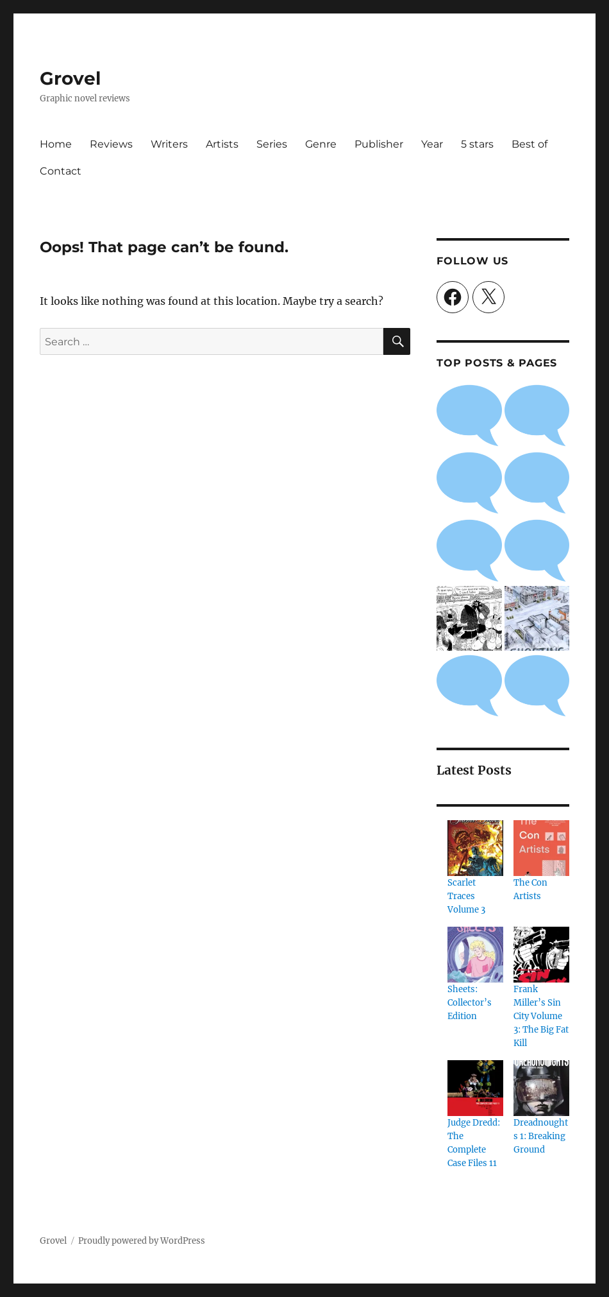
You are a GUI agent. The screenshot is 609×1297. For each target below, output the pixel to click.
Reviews (111, 144)
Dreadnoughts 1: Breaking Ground (540, 1136)
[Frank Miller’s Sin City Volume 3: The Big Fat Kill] (541, 955)
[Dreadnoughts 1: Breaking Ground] (541, 1088)
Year (432, 144)
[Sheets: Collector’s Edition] (475, 955)
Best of (529, 144)
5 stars (477, 144)
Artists (222, 144)
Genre (321, 144)
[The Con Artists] (541, 848)
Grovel (70, 78)
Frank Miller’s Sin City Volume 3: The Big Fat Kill (541, 1016)
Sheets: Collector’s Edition (469, 1003)
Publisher (379, 144)
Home (56, 144)
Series (271, 144)
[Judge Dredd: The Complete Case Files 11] (475, 1088)
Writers (169, 144)
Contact (60, 171)
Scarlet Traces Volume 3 (466, 896)
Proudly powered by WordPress (141, 1240)
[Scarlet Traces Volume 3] (475, 848)
